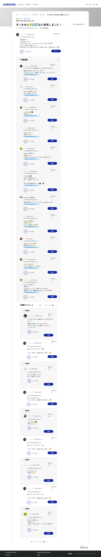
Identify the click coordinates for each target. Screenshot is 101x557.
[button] (58, 34)
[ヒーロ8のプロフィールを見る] (25, 148)
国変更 (70, 553)
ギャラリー (28, 4)
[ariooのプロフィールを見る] (24, 86)
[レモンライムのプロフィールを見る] (26, 280)
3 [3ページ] (49, 305)
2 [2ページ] (46, 305)
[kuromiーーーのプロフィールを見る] (26, 171)
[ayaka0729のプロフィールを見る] (25, 259)
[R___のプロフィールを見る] (24, 238)
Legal (38, 555)
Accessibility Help (11, 552)
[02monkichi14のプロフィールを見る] (26, 66)
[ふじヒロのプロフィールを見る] (25, 128)
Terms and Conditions (43, 552)
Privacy (8, 555)
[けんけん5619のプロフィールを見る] (23, 34)
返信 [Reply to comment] (52, 79)
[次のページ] (54, 305)
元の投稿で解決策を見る (30, 74)
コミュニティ (20, 4)
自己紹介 (32, 37)
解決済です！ (28, 18)
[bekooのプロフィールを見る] (24, 216)
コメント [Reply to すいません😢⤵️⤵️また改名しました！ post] (56, 51)
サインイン (89, 4)
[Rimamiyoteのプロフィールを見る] (26, 107)
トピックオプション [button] (78, 24)
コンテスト (35, 4)
